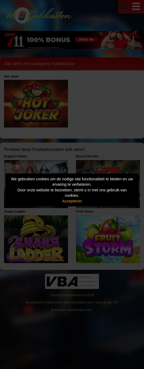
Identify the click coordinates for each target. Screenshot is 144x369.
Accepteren (72, 201)
